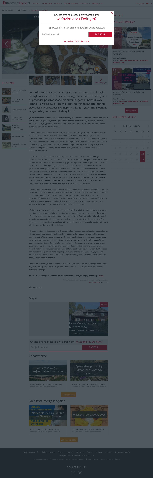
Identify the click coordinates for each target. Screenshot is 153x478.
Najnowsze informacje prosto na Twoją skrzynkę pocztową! (76, 27)
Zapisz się (100, 34)
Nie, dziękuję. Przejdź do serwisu (76, 41)
